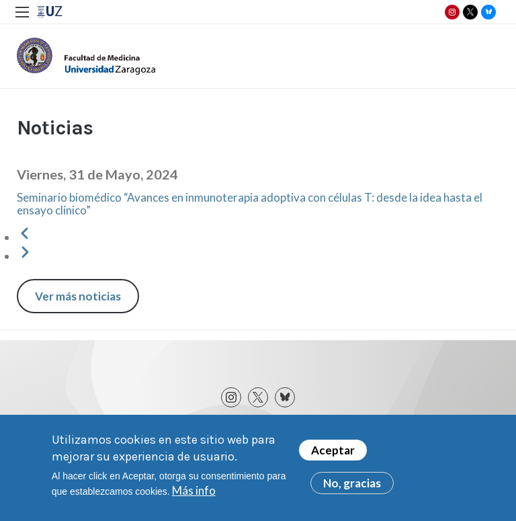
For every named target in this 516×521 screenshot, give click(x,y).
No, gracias (352, 486)
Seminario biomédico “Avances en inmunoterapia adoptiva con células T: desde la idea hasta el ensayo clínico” (249, 204)
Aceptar (333, 453)
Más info (194, 494)
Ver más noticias (78, 296)
